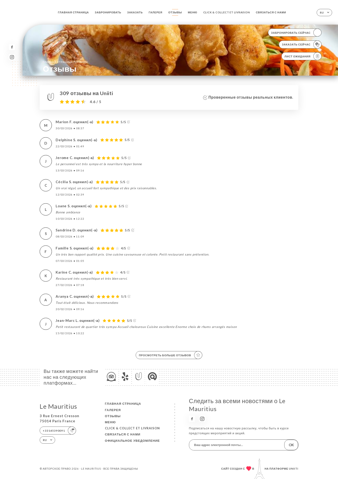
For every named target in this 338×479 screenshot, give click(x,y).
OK (291, 445)
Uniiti (293, 468)
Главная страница (73, 12)
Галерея (155, 12)
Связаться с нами (271, 12)
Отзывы (175, 12)
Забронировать (108, 12)
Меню (192, 12)
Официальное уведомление (132, 440)
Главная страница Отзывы (65, 62)
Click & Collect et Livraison (226, 12)
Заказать (135, 12)
